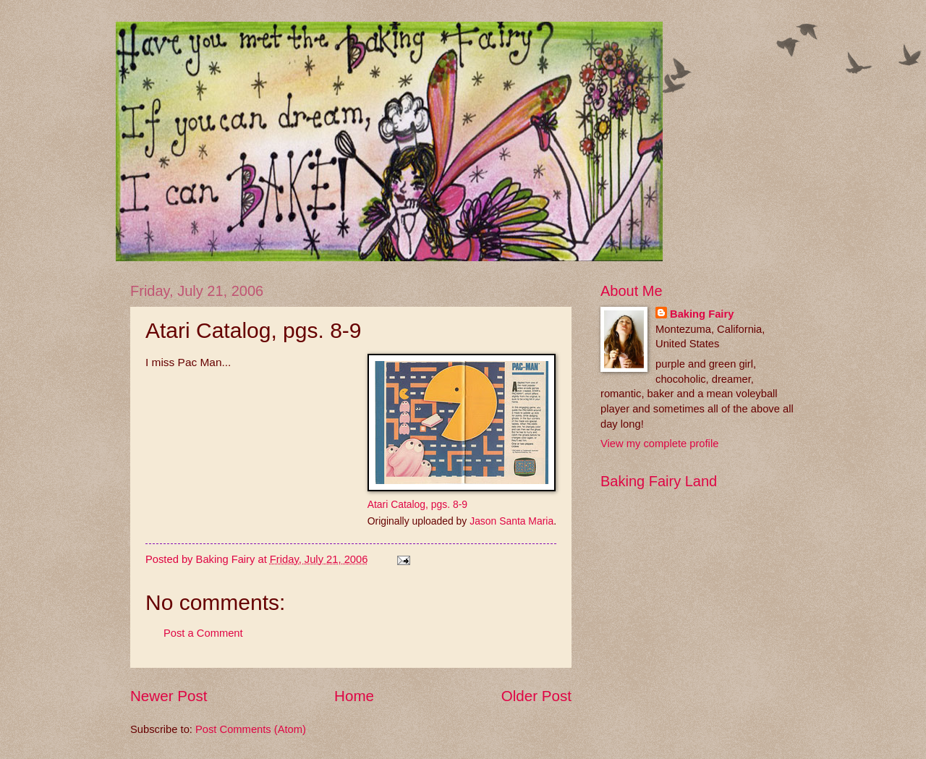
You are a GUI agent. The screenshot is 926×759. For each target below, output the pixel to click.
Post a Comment (203, 633)
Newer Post (168, 695)
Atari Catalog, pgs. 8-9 (417, 504)
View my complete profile (659, 443)
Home (354, 695)
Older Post (536, 695)
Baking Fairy (702, 314)
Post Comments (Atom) (250, 729)
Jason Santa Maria (511, 521)
